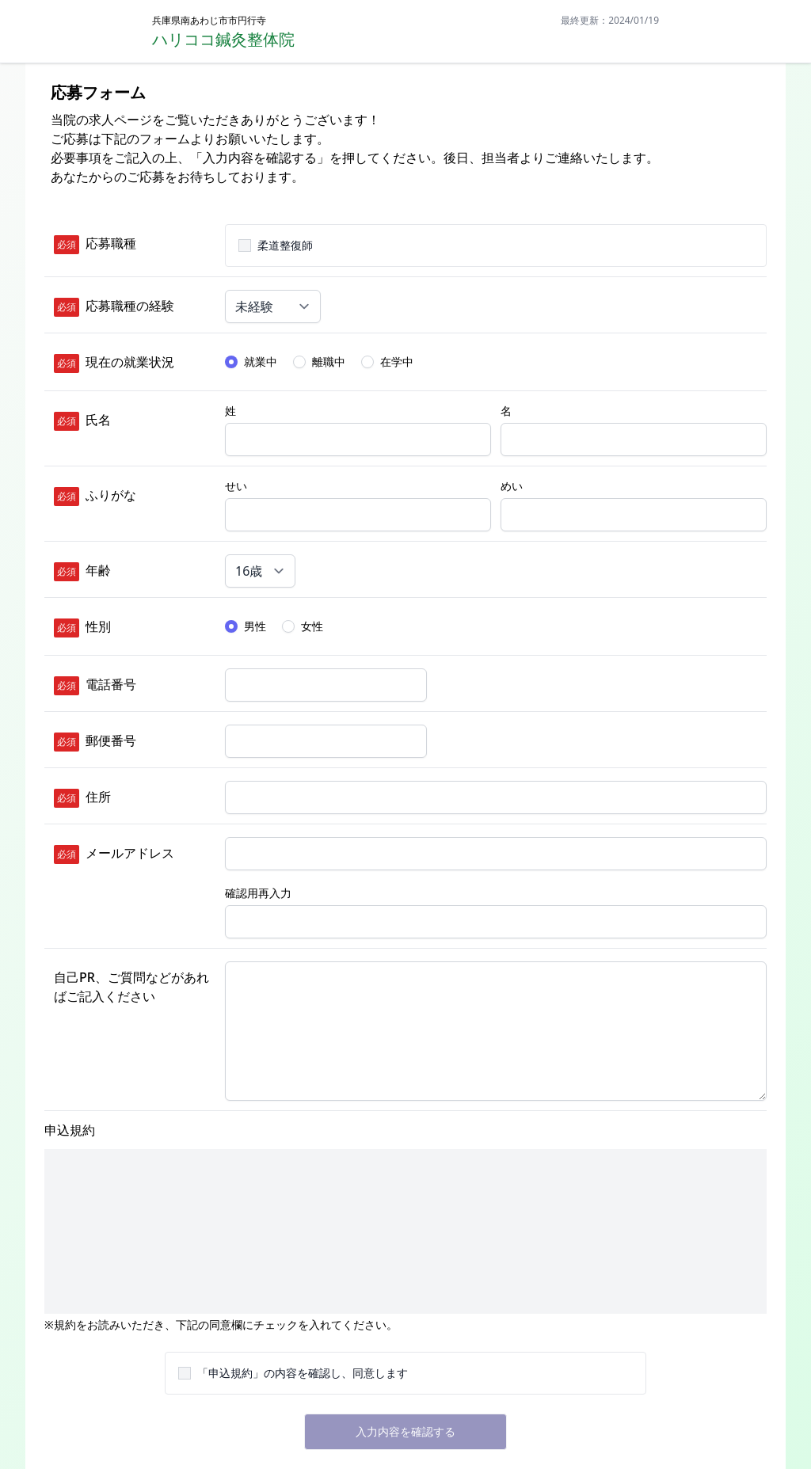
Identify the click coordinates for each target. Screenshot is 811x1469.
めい (512, 485)
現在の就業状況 (130, 362)
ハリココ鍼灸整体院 (223, 39)
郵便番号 (111, 740)
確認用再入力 (258, 892)
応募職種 (111, 243)
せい (236, 485)
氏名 (98, 419)
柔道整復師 (285, 245)
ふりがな (111, 495)
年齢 (98, 570)
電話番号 (111, 684)
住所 (98, 796)
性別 (98, 626)
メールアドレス (130, 853)
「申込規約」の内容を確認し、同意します (302, 1372)
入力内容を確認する (405, 1431)
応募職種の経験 (130, 305)
